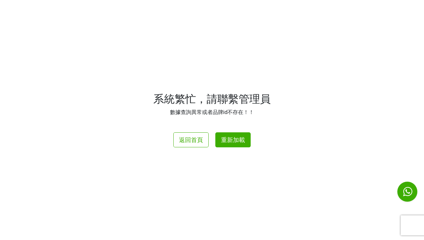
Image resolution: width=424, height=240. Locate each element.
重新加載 (233, 139)
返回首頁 (191, 139)
